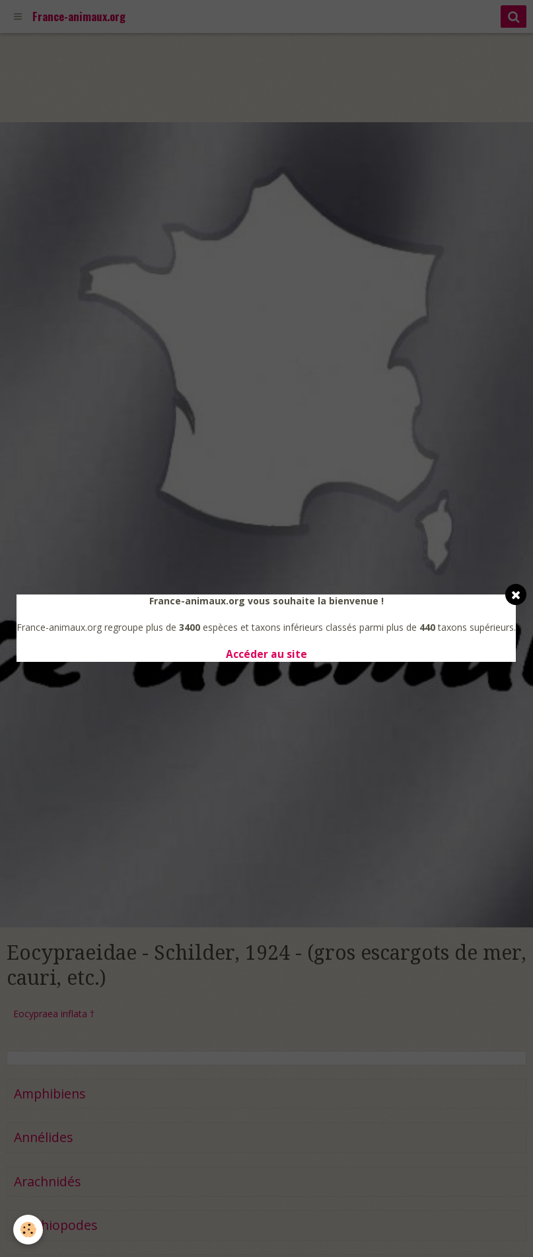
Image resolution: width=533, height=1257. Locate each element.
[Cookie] (28, 1229)
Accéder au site (266, 654)
